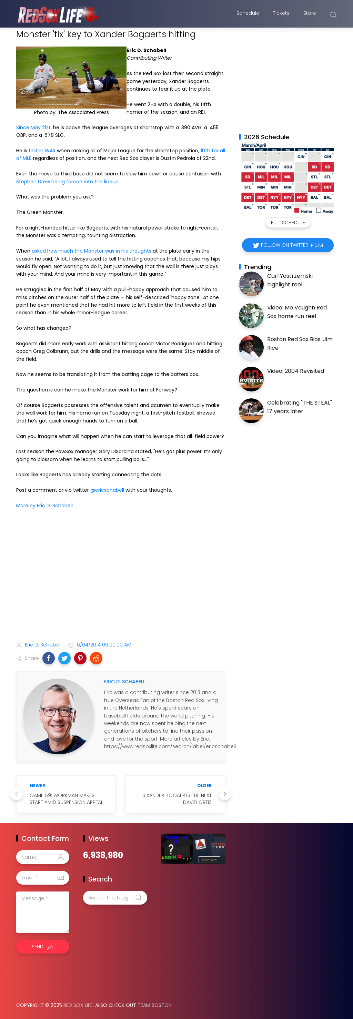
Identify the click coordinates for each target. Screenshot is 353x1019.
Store (309, 14)
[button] (48, 658)
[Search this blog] (115, 898)
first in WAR (42, 150)
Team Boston (155, 1005)
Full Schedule (288, 222)
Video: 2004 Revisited (295, 371)
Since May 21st (33, 127)
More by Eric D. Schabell (44, 505)
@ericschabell (107, 490)
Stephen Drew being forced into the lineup (67, 181)
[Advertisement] (120, 581)
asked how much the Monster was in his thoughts (91, 250)
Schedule (247, 14)
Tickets (281, 14)
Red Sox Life (78, 1005)
